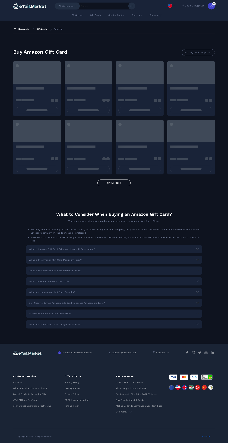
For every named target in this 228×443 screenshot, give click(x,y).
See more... (124, 411)
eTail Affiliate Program (25, 400)
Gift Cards (95, 15)
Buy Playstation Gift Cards (130, 400)
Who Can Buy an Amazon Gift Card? (49, 281)
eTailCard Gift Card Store (129, 382)
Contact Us (162, 352)
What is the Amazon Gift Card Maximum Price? (55, 260)
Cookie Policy (72, 394)
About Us (18, 382)
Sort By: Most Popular (197, 52)
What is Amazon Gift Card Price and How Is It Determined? (62, 249)
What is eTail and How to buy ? (30, 388)
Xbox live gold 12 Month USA (131, 388)
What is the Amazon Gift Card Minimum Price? (55, 270)
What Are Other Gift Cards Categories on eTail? (55, 324)
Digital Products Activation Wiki (29, 394)
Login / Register (193, 5)
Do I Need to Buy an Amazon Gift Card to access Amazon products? (67, 303)
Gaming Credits (116, 15)
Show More (114, 182)
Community (155, 15)
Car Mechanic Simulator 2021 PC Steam (137, 394)
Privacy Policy (72, 382)
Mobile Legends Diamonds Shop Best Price (139, 406)
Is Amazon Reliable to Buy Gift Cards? (50, 313)
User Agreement (73, 388)
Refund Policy (72, 406)
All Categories (66, 6)
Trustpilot (206, 436)
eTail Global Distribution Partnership (32, 406)
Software (137, 15)
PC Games (77, 15)
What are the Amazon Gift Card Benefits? (52, 292)
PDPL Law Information (77, 400)
